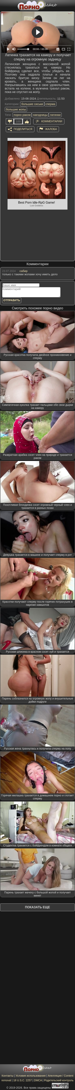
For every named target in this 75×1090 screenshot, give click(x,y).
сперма (50, 104)
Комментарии (51, 121)
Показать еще (37, 907)
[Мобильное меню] (3, 5)
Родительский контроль (59, 1080)
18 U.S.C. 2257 (22, 1080)
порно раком (22, 114)
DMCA (38, 1080)
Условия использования (30, 1075)
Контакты (7, 1075)
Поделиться (23, 129)
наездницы (40, 114)
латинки (55, 114)
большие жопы (16, 109)
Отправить (11, 300)
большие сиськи (32, 104)
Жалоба (51, 129)
